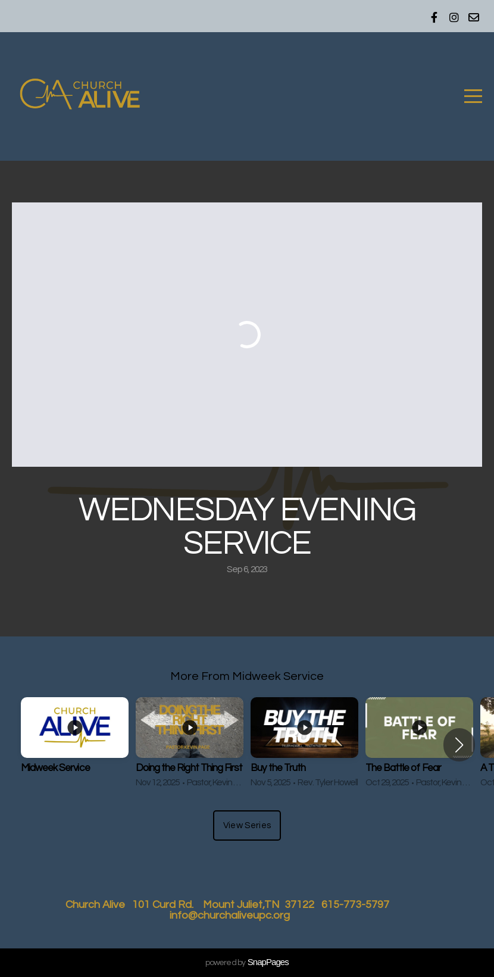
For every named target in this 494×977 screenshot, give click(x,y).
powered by (246, 963)
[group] (75, 744)
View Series (247, 825)
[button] (459, 745)
